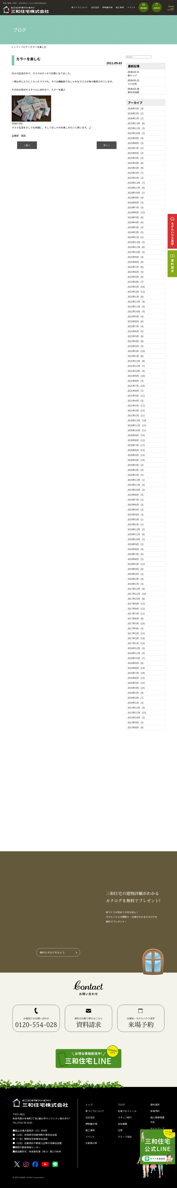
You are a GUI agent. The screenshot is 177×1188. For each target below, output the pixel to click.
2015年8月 (135, 727)
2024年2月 (135, 232)
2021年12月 (136, 361)
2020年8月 (136, 440)
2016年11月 (136, 653)
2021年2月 (136, 410)
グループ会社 (125, 1136)
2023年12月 (136, 242)
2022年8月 (135, 321)
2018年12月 (136, 529)
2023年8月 (135, 262)
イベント (131, 7)
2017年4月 (135, 628)
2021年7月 (136, 385)
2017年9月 (136, 603)
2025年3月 (135, 168)
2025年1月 (135, 177)
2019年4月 (135, 514)
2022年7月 (135, 326)
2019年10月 (136, 489)
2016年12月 (136, 648)
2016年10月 (136, 658)
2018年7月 (135, 554)
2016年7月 (136, 673)
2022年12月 (136, 301)
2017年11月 (136, 593)
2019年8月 (135, 494)
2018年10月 (136, 539)
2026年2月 (135, 113)
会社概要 (122, 1124)
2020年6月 (136, 450)
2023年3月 (136, 286)
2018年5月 (136, 564)
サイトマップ (157, 1128)
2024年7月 (135, 207)
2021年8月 (135, 380)
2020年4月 (136, 460)
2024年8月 (135, 202)
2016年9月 (135, 663)
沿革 (120, 1130)
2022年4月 (135, 341)
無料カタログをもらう (52, 952)
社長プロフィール (127, 1111)
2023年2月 (136, 291)
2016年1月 (135, 702)
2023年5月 (135, 276)
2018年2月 (135, 579)
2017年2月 (136, 638)
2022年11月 (136, 306)
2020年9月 (136, 435)
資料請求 (155, 1104)
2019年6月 (135, 504)
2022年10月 (136, 311)
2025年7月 (135, 148)
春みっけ (132, 75)
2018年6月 (135, 559)
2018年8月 (135, 549)
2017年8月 (136, 608)
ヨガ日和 (132, 83)
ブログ (121, 1104)
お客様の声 (91, 1143)
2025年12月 (136, 123)
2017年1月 (136, 643)
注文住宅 (95, 7)
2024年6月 (136, 212)
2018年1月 (135, 583)
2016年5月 (136, 683)
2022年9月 (135, 316)
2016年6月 (136, 678)
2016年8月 (136, 668)
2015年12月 (136, 707)
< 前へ (27, 145)
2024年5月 (135, 217)
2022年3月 (135, 346)
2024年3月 (135, 227)
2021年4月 (135, 400)
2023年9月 (135, 257)
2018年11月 (136, 534)
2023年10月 (136, 252)
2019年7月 (135, 499)
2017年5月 (136, 623)
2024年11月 (136, 187)
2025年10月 (136, 133)
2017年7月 (136, 613)
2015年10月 (136, 717)
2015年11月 (136, 712)
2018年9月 (135, 544)
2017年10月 (136, 598)
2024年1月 (135, 237)
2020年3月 (135, 465)
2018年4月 (135, 569)
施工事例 (120, 7)
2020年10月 (136, 430)
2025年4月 (135, 163)
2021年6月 (135, 390)
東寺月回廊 (133, 92)
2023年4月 (135, 281)
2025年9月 (135, 138)
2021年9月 (136, 376)
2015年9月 (135, 722)
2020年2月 (135, 470)
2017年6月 (135, 618)
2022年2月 (136, 351)
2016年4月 (136, 687)
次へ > (106, 145)
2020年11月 (136, 425)
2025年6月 (135, 153)
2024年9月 (135, 197)
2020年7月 (136, 445)
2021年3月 (136, 405)
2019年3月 (135, 519)
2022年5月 (135, 336)
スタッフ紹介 (125, 1117)
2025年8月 (135, 143)
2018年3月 (135, 574)
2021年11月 (136, 366)
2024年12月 (136, 182)
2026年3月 (135, 108)
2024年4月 (135, 222)
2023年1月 (135, 296)
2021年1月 (136, 415)
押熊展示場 (107, 7)
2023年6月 (135, 272)
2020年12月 (136, 420)
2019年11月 (136, 484)
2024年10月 (136, 192)
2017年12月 (136, 588)
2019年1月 (135, 524)
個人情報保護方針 (157, 1120)
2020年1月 (135, 475)
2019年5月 (135, 509)
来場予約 (155, 1111)
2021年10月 (136, 371)
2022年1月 (135, 356)
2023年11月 (136, 247)
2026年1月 (135, 118)
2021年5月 (136, 395)
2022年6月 (135, 331)
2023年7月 (135, 267)
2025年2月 (135, 172)
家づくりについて (79, 7)
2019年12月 (136, 479)
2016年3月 (135, 692)
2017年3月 (136, 633)
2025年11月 (136, 128)
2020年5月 (136, 455)
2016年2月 (135, 697)
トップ (88, 1104)
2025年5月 (135, 158)
